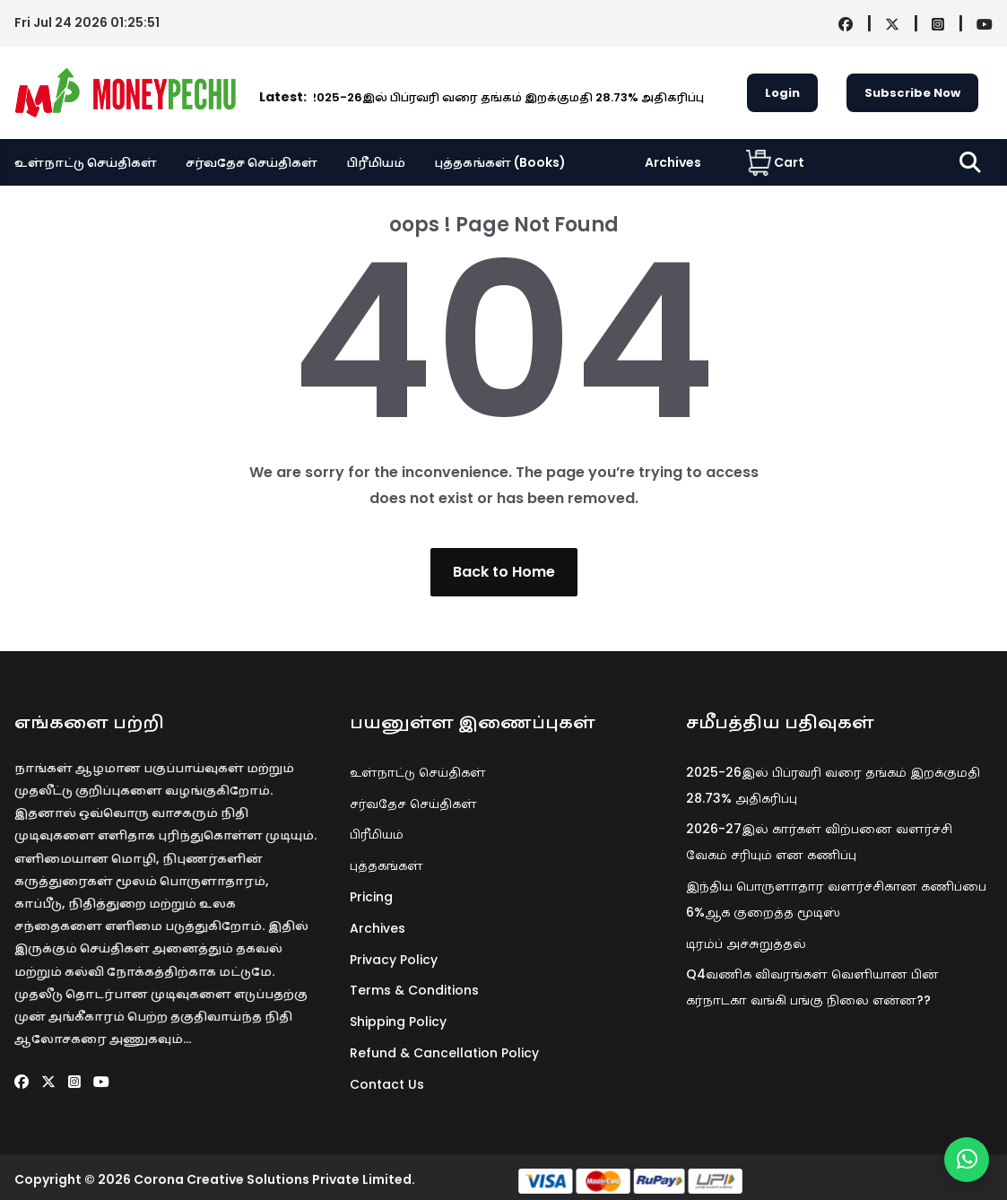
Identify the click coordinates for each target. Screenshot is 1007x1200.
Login (782, 92)
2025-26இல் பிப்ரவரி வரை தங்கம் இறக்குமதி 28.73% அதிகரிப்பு (416, 97)
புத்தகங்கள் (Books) (500, 162)
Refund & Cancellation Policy (444, 1053)
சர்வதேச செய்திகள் (251, 162)
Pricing (371, 897)
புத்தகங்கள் (386, 865)
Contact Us (387, 1084)
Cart (775, 162)
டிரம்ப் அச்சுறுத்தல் (746, 943)
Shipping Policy (398, 1021)
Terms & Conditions (414, 990)
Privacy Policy (394, 960)
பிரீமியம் (375, 162)
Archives (673, 162)
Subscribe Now (912, 92)
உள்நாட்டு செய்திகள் (85, 162)
